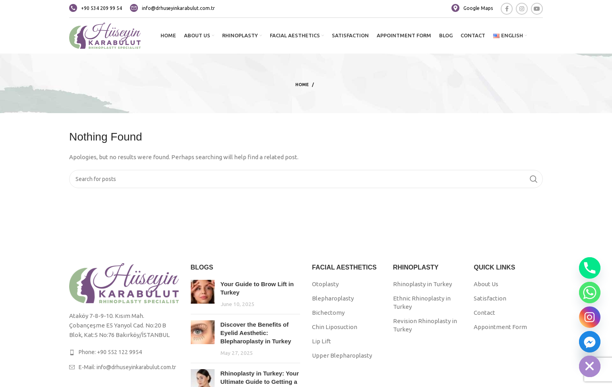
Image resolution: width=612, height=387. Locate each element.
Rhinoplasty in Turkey (422, 284)
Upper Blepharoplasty (342, 355)
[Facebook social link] (507, 9)
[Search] (306, 179)
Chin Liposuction (334, 326)
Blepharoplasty (333, 298)
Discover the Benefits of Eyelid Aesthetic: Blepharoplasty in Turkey (256, 333)
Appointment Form (500, 326)
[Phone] (589, 268)
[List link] (124, 352)
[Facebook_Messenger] (589, 341)
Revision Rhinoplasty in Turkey (425, 325)
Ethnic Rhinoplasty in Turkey (422, 302)
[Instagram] (589, 317)
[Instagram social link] (522, 9)
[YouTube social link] (537, 9)
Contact (484, 312)
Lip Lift (321, 341)
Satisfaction (490, 298)
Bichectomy (328, 312)
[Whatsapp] (589, 292)
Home (302, 84)
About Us (486, 284)
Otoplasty (325, 284)
